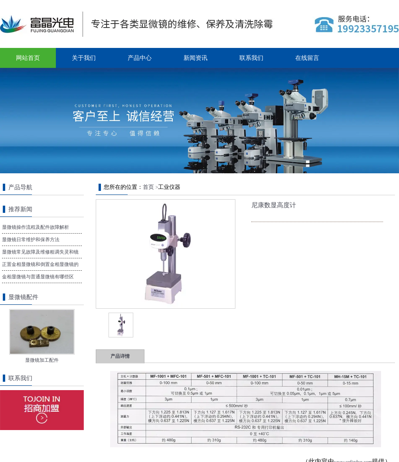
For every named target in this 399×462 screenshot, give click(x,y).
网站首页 (28, 58)
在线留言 (307, 58)
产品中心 (140, 58)
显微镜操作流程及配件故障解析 (35, 227)
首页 (148, 187)
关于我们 (84, 58)
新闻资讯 (195, 58)
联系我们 (251, 58)
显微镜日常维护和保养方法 (30, 239)
